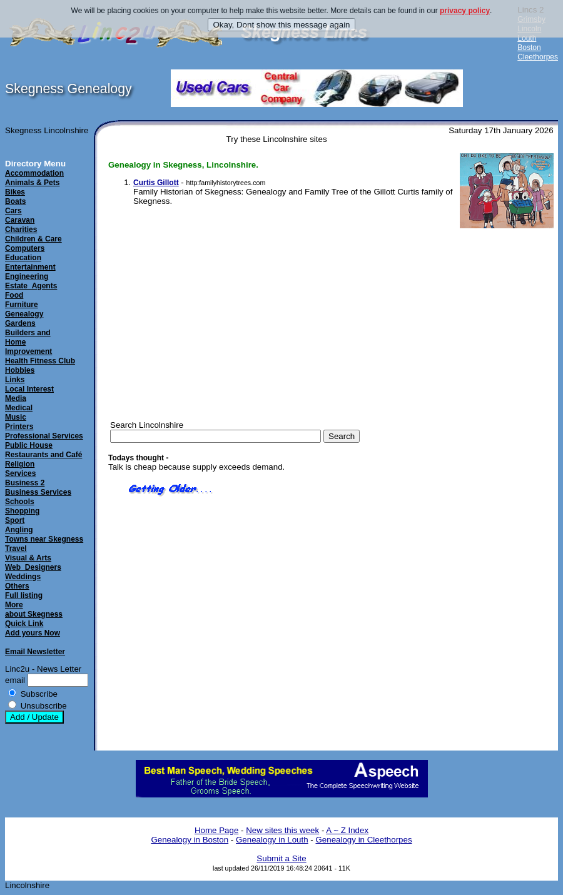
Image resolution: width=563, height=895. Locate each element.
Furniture (21, 304)
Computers (24, 248)
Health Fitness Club (40, 360)
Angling (19, 529)
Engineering (26, 276)
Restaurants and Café (43, 454)
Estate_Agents (31, 285)
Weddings (23, 576)
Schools (19, 501)
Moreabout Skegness (34, 609)
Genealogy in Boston (189, 839)
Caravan (19, 220)
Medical (19, 407)
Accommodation (34, 173)
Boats (15, 201)
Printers (19, 426)
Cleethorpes (537, 57)
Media (15, 398)
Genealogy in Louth (272, 839)
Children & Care (33, 239)
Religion (19, 464)
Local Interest (29, 389)
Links (14, 379)
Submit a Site (281, 858)
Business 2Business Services (38, 487)
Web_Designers (33, 567)
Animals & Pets (32, 182)
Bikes (15, 192)
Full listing (24, 595)
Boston (528, 47)
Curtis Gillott (156, 182)
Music (15, 417)
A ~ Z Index (347, 830)
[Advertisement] (494, 426)
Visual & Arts (28, 558)
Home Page (216, 830)
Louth (526, 38)
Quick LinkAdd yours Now (32, 628)
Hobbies (19, 370)
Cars (13, 210)
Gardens (20, 323)
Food (14, 295)
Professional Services (44, 436)
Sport (14, 520)
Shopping (22, 511)
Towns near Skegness (44, 539)
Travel (16, 548)
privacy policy (465, 10)
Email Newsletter (35, 651)
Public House (29, 445)
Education (23, 257)
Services (20, 473)
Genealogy (24, 314)
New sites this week (282, 830)
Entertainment (30, 267)
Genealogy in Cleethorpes (363, 839)
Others (17, 586)
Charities (21, 229)
